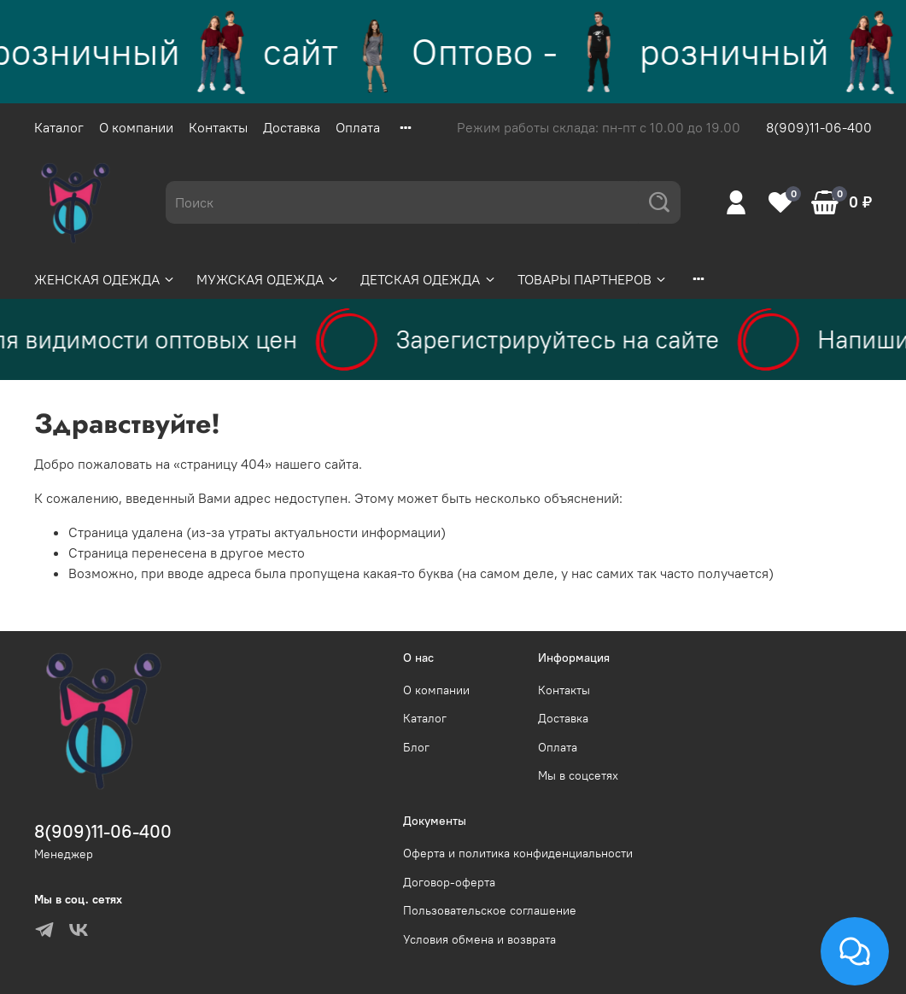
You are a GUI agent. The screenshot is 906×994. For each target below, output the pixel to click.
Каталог (59, 127)
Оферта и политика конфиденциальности (518, 853)
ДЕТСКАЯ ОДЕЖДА (428, 279)
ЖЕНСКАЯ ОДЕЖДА (105, 279)
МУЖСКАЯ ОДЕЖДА (268, 279)
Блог (416, 747)
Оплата (358, 127)
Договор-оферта (449, 882)
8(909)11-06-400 (819, 127)
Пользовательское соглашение (489, 910)
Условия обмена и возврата (479, 939)
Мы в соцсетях (578, 775)
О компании (136, 127)
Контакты (218, 127)
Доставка (291, 127)
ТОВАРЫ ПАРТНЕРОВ (592, 279)
